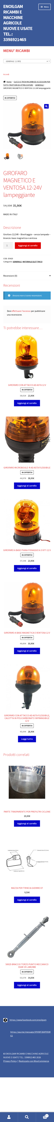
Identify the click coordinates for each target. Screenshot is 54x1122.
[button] (46, 106)
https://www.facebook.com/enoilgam (28, 1019)
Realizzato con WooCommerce (34, 1061)
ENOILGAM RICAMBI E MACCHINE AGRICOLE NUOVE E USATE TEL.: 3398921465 (17, 23)
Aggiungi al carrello (28, 245)
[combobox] (27, 61)
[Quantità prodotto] (8, 245)
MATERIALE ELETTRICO (32, 261)
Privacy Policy (10, 1061)
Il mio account (9, 1117)
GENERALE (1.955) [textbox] (26, 61)
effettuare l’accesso (21, 311)
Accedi (6, 74)
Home (9, 81)
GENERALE (39, 85)
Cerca (27, 1117)
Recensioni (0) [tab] (10, 275)
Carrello (42, 1115)
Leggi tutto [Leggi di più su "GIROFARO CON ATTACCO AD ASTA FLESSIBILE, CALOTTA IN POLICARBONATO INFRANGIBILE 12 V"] (27, 738)
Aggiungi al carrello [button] (27, 403)
